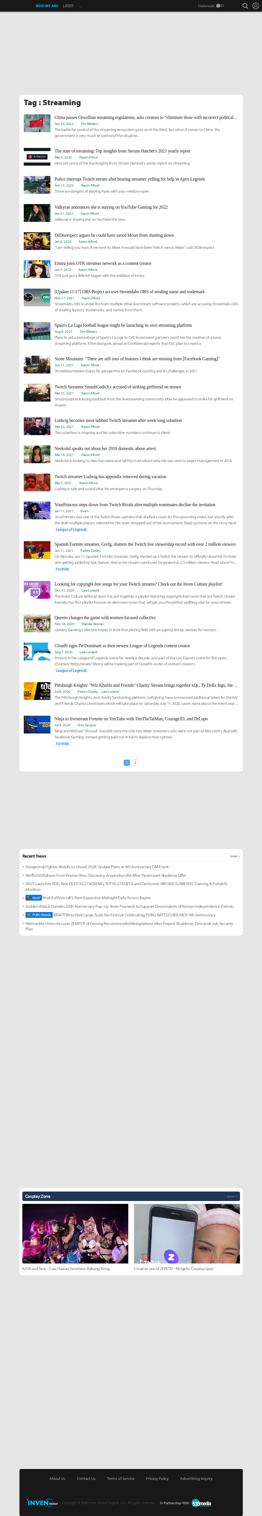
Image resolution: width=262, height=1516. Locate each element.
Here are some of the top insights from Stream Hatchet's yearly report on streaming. (122, 163)
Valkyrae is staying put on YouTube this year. (90, 219)
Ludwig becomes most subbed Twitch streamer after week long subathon (118, 420)
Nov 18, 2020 (64, 623)
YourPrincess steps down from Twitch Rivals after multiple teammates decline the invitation (135, 504)
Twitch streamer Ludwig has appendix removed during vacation (110, 476)
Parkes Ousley (90, 550)
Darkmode (206, 5)
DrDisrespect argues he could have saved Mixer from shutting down (114, 235)
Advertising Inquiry (196, 1478)
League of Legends (71, 529)
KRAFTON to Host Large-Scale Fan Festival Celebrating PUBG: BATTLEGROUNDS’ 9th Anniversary (120, 915)
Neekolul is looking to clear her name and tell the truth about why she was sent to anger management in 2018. (143, 460)
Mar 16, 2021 (64, 454)
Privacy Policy (157, 1478)
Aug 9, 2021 (63, 331)
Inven (84, 510)
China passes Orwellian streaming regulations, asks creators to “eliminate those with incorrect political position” (147, 117)
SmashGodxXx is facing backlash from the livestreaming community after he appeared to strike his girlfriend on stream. (144, 402)
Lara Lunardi (90, 590)
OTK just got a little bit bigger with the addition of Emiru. (100, 275)
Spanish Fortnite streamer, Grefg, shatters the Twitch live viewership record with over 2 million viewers (145, 544)
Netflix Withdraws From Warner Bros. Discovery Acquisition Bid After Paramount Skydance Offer (106, 875)
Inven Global (18, 5)
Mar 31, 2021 (64, 393)
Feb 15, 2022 (64, 185)
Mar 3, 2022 (63, 157)
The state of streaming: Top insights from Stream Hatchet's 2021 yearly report (122, 150)
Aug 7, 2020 (63, 652)
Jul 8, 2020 (62, 691)
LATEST (68, 5)
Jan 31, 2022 (64, 213)
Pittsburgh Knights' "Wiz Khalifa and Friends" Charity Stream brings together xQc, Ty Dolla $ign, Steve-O (147, 685)
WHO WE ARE (47, 5)
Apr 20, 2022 (64, 123)
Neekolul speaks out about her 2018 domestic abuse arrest (105, 448)
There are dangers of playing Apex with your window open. (102, 191)
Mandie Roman (93, 623)
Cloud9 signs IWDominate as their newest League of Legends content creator (122, 645)
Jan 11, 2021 (64, 510)
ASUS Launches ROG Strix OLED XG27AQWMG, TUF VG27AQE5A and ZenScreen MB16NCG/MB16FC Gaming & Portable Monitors (126, 886)
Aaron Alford (88, 157)
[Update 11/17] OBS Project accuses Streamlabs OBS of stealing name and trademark (130, 291)
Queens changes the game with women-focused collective (105, 617)
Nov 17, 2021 (64, 298)
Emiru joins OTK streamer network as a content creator (103, 263)
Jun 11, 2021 (64, 365)
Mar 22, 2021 (64, 426)
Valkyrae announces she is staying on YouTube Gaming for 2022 (111, 207)
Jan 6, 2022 (63, 241)
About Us (58, 1478)
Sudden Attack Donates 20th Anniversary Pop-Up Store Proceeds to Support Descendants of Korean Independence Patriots (129, 906)
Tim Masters (89, 123)
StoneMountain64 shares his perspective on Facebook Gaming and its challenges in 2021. (126, 370)
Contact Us (86, 1478)
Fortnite (62, 569)
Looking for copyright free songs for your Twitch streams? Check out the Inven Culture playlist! (139, 584)
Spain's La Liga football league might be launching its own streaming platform (123, 325)
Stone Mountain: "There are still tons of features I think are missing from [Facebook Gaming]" (137, 358)
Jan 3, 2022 (63, 269)
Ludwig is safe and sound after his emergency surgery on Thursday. (109, 488)
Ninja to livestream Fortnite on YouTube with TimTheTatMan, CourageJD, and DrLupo (131, 718)
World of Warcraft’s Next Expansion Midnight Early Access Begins (88, 898)
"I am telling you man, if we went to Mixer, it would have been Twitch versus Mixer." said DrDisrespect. (135, 247)
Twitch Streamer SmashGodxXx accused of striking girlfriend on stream (118, 386)
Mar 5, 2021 (63, 482)
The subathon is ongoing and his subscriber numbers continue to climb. (113, 432)
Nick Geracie (87, 725)
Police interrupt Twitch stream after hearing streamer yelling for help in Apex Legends (130, 179)
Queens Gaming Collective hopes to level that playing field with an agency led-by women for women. (136, 629)
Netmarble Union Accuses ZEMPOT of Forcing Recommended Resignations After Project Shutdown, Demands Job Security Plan (129, 926)
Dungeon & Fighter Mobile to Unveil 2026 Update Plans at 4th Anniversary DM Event (97, 866)
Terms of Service (121, 1478)
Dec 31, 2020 (64, 590)
